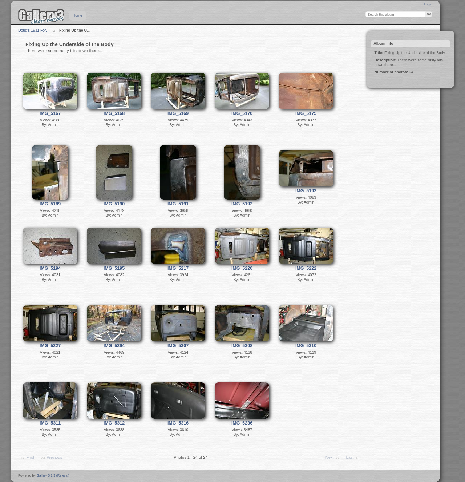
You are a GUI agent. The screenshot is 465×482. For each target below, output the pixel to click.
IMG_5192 (241, 203)
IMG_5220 (241, 268)
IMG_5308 (241, 345)
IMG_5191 (178, 203)
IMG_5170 (241, 113)
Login (428, 4)
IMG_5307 (178, 345)
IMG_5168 (114, 113)
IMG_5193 (305, 190)
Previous (51, 458)
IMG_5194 (50, 268)
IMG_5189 (50, 203)
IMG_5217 (178, 268)
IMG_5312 (114, 423)
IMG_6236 (241, 423)
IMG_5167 (50, 113)
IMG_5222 (305, 268)
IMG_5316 (178, 423)
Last (353, 458)
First (27, 458)
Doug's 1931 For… (34, 30)
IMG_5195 (114, 268)
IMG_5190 (114, 203)
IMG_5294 (114, 345)
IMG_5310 (305, 345)
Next (333, 458)
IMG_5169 (178, 113)
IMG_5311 (50, 423)
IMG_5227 (50, 345)
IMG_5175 (305, 113)
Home (77, 15)
